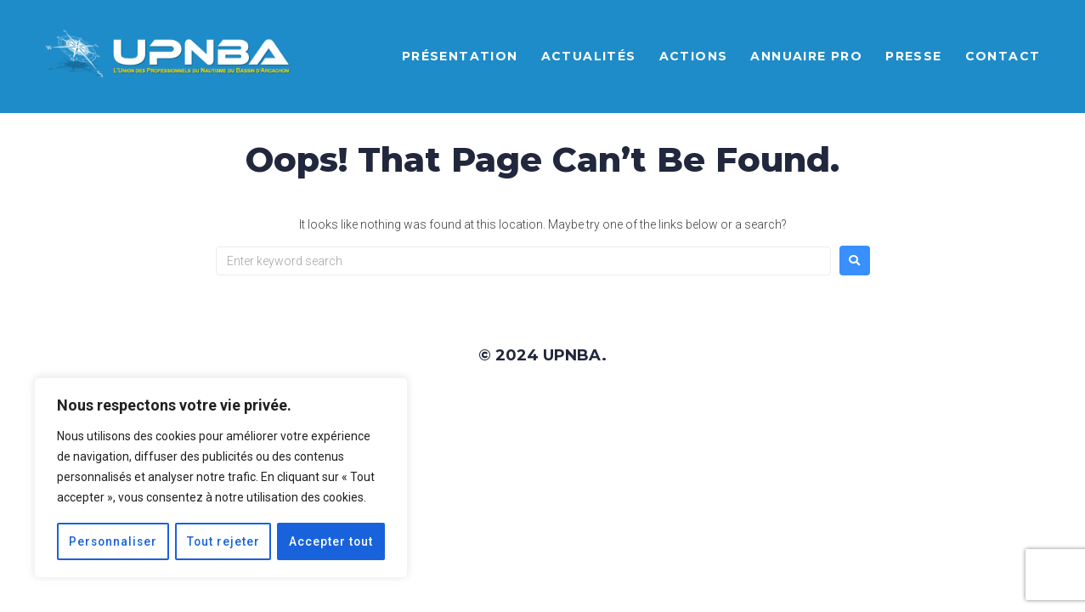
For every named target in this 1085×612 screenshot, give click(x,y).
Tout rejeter (224, 541)
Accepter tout (331, 541)
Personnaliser (113, 541)
